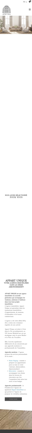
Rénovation (12, 371)
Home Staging (13, 360)
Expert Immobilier (18, 390)
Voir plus (13, 399)
